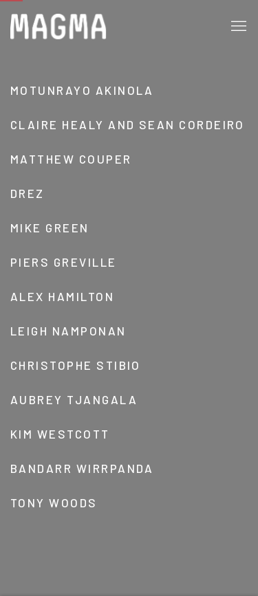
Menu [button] (237, 26)
